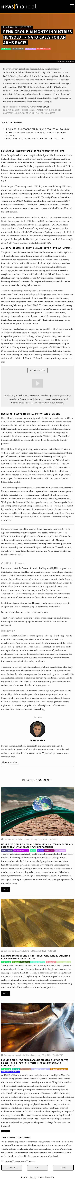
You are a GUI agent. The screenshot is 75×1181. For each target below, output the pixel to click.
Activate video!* (37, 370)
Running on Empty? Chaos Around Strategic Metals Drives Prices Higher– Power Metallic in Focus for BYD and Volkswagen (34, 1063)
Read (5, 889)
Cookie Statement (46, 1177)
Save (37, 1167)
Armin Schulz (43, 107)
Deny (63, 1167)
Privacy (33, 1177)
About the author (10, 762)
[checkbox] (2, 1161)
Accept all (11, 1167)
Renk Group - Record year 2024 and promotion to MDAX (37, 129)
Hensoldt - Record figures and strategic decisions (35, 139)
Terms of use (38, 708)
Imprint (24, 1177)
